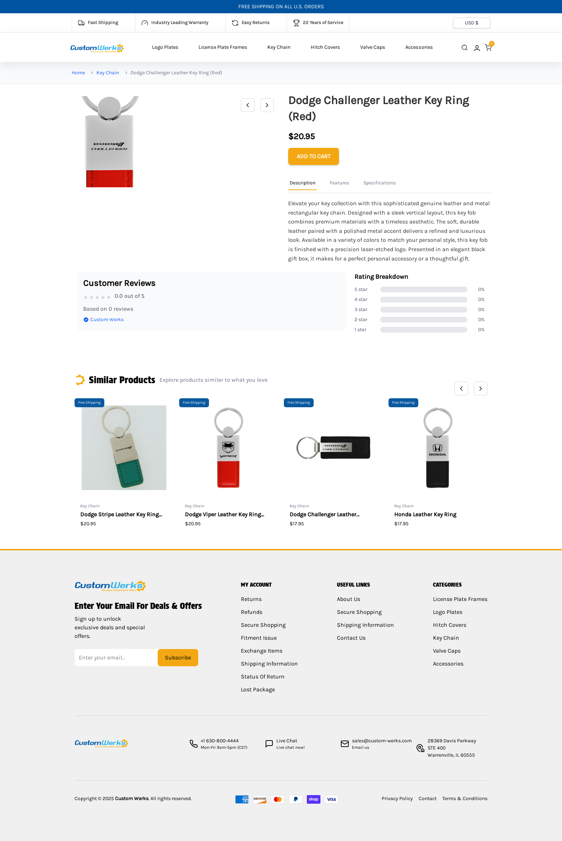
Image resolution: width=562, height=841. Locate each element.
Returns (251, 604)
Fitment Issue (257, 642)
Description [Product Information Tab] (302, 183)
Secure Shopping (262, 629)
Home (78, 73)
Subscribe (178, 660)
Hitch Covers (325, 47)
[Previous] (247, 105)
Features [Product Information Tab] (339, 183)
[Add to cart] (313, 156)
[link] (476, 47)
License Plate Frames (223, 47)
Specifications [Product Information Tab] (379, 183)
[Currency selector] (471, 23)
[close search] (464, 47)
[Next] (267, 105)
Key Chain (279, 47)
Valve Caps (372, 47)
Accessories (419, 47)
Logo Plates (165, 47)
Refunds (251, 617)
